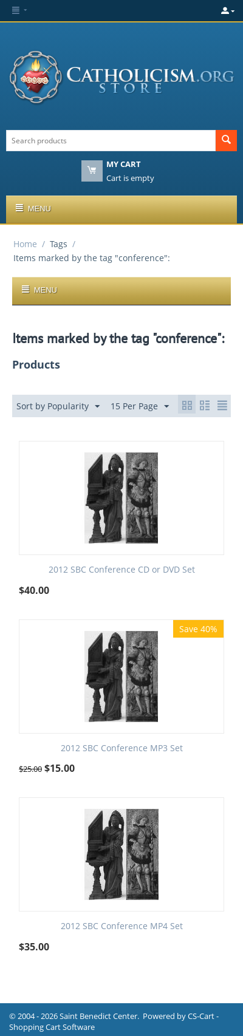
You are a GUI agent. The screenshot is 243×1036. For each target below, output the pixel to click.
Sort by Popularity (58, 406)
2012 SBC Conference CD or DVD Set (122, 570)
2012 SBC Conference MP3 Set (122, 748)
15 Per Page (140, 406)
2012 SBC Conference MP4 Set (122, 926)
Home (25, 244)
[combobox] (111, 140)
